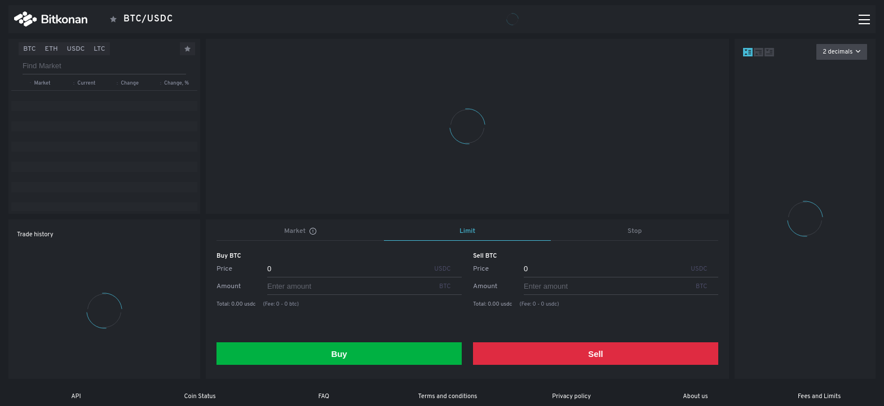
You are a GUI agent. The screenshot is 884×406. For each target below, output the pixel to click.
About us (695, 396)
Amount (228, 286)
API (76, 396)
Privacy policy (571, 396)
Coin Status (199, 396)
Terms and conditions (448, 396)
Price (224, 268)
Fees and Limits (819, 396)
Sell (595, 354)
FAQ (323, 396)
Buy (339, 354)
